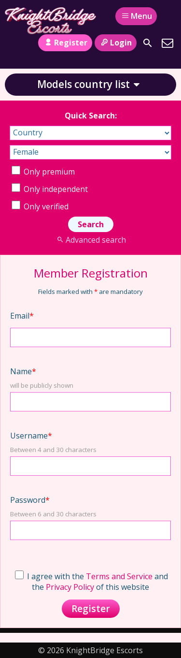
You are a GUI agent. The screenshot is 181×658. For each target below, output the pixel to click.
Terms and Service (119, 576)
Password (30, 500)
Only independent (50, 189)
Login (115, 42)
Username (31, 435)
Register (65, 42)
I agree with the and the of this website (91, 581)
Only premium (43, 171)
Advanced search (90, 239)
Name (23, 371)
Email (22, 315)
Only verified (40, 206)
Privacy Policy (70, 587)
